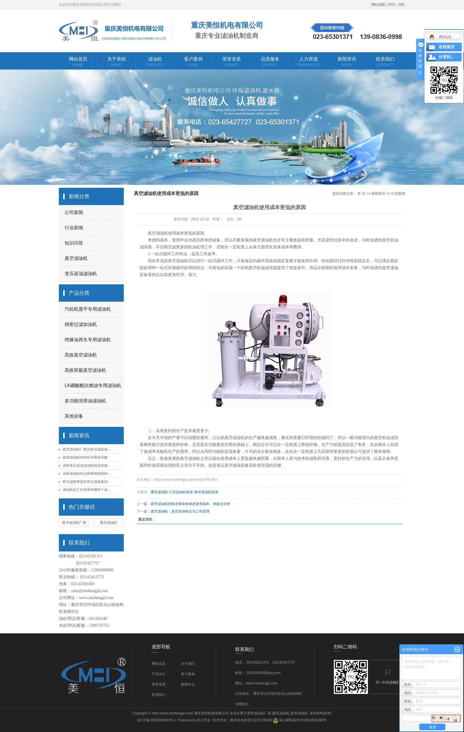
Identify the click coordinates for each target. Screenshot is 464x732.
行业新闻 (74, 227)
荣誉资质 (231, 62)
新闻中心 (188, 684)
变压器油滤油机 (81, 273)
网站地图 (378, 5)
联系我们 (385, 62)
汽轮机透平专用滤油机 (88, 309)
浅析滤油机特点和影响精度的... (87, 474)
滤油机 (155, 62)
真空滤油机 (76, 258)
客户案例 (193, 62)
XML (401, 5)
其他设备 (74, 416)
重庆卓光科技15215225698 (251, 720)
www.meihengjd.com (96, 598)
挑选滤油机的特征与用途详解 (85, 457)
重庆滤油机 (108, 523)
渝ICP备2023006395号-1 (156, 720)
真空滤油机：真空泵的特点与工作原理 (180, 511)
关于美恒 (116, 62)
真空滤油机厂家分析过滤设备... (87, 449)
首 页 (361, 194)
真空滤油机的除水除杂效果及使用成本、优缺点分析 (190, 504)
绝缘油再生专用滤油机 (88, 339)
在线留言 (447, 47)
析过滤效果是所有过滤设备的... (87, 482)
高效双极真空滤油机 (85, 370)
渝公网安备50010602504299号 (300, 720)
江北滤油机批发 (181, 492)
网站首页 (78, 62)
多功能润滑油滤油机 (85, 400)
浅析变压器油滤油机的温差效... (87, 465)
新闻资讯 (347, 62)
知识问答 (74, 243)
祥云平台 (204, 720)
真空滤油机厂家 (74, 523)
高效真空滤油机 (81, 354)
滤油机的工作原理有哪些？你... (87, 490)
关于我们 (188, 664)
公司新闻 (74, 212)
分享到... (446, 57)
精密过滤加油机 (81, 324)
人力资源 (308, 62)
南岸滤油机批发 (206, 492)
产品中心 (159, 674)
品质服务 (270, 62)
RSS (391, 5)
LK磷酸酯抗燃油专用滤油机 (93, 385)
